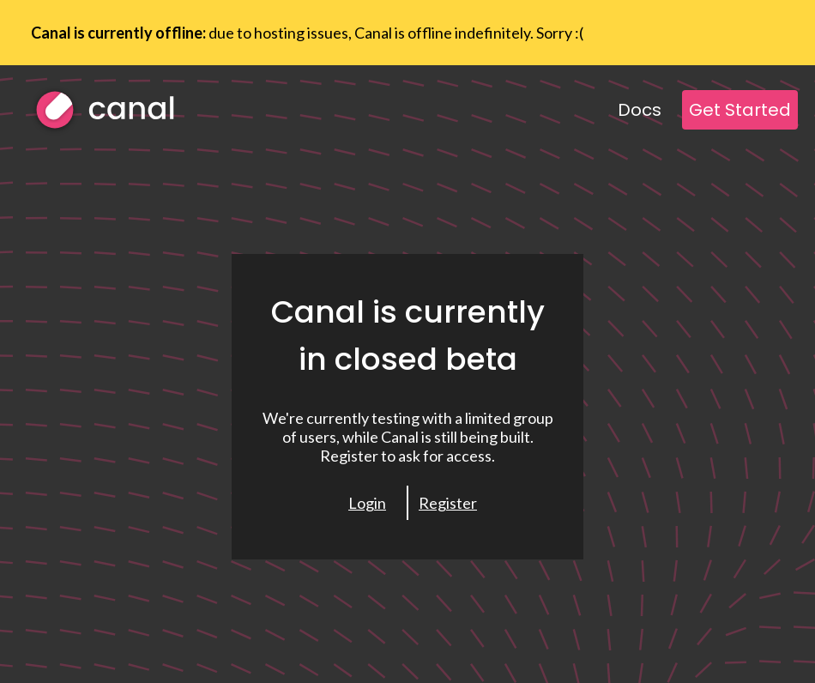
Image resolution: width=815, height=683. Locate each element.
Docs (639, 110)
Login (367, 502)
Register (448, 502)
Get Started (740, 110)
